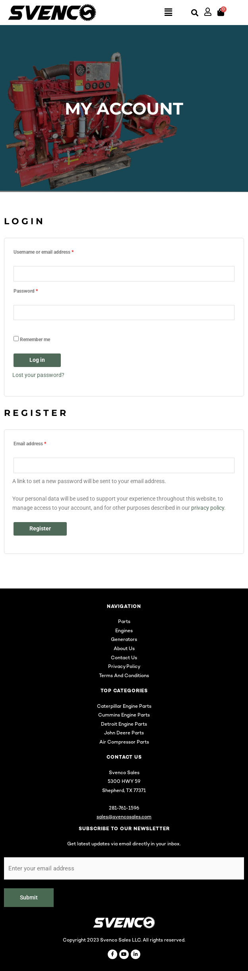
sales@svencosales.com (124, 817)
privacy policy (207, 508)
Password (35, 290)
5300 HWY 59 (124, 782)
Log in (37, 360)
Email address (39, 443)
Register (40, 528)
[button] (136, 12)
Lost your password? (38, 375)
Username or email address (53, 251)
